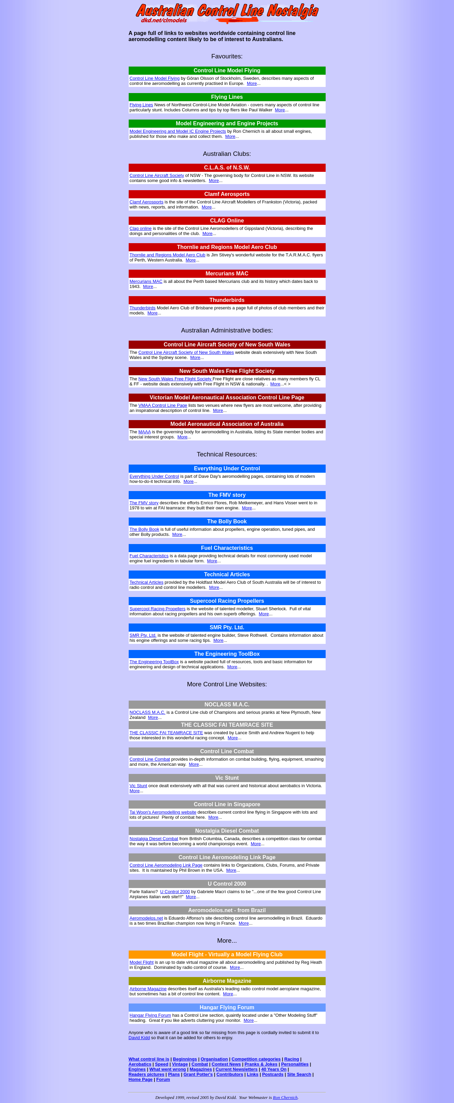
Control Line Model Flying (155, 78)
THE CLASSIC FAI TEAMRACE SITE (166, 732)
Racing (291, 1059)
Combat (200, 1064)
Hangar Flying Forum (150, 1015)
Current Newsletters (237, 1069)
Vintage (180, 1064)
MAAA (145, 431)
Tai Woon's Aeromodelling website (163, 812)
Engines (137, 1069)
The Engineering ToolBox (154, 661)
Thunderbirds (143, 307)
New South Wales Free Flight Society (176, 378)
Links (252, 1074)
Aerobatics (140, 1064)
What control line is (149, 1059)
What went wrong (167, 1069)
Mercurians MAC (146, 281)
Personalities (295, 1064)
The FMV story (144, 502)
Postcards (273, 1074)
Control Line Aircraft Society (157, 175)
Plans (174, 1074)
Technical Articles (147, 582)
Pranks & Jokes (260, 1064)
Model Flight (142, 962)
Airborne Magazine (148, 988)
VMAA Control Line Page (163, 405)
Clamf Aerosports (147, 201)
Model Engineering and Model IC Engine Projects (178, 131)
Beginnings (185, 1059)
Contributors (229, 1074)
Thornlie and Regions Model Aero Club (167, 254)
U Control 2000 (175, 891)
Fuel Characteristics (149, 555)
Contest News (226, 1064)
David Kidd (139, 1037)
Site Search (299, 1074)
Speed (161, 1064)
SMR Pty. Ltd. (143, 635)
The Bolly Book (144, 529)
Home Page (141, 1079)
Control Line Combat (150, 759)
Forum (163, 1079)
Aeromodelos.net (146, 918)
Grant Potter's (198, 1074)
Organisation (214, 1059)
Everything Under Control (154, 476)
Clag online (141, 228)
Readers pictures (147, 1074)
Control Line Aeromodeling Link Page (166, 865)
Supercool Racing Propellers (158, 608)
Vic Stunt (138, 785)
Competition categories (256, 1059)
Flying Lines (141, 104)
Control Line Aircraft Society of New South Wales (186, 352)
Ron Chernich (285, 1097)
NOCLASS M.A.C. (147, 712)
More (252, 83)
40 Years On (273, 1069)
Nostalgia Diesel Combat (154, 838)
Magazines (200, 1069)
